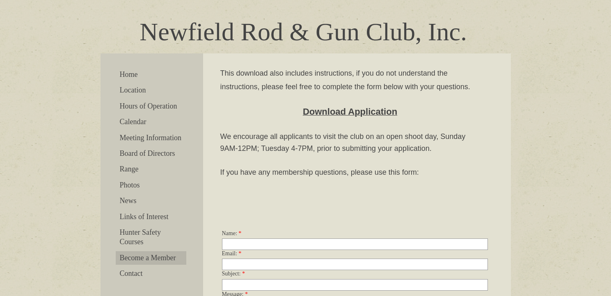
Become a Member (148, 258)
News (128, 201)
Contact (131, 273)
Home (129, 74)
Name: (232, 233)
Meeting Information (150, 138)
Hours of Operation (148, 106)
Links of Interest (144, 217)
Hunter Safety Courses (140, 237)
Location (133, 90)
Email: (232, 253)
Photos (130, 185)
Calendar (133, 122)
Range (129, 169)
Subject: (233, 274)
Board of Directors (147, 153)
